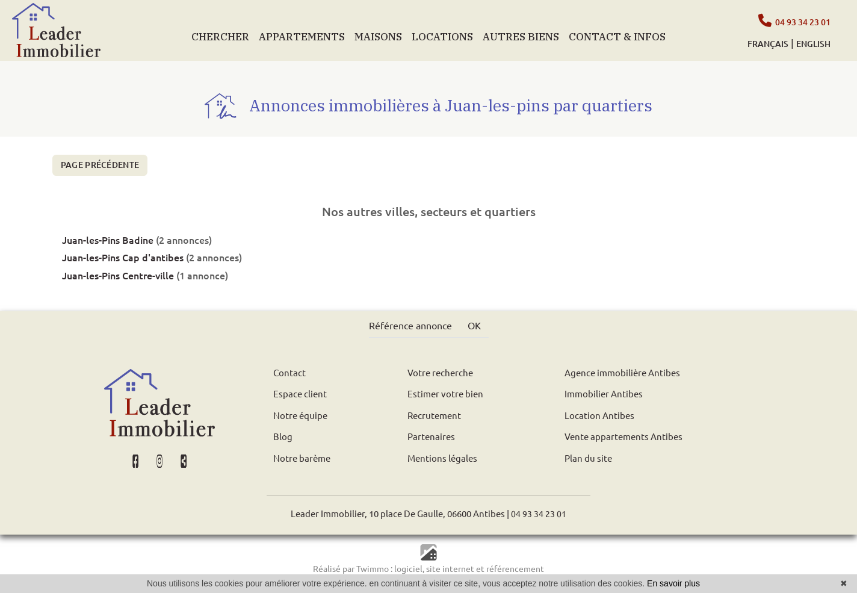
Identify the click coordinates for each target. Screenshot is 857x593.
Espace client (300, 394)
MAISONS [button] (378, 36)
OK (474, 325)
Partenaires (431, 437)
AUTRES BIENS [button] (521, 36)
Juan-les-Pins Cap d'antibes (123, 257)
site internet (451, 569)
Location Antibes (599, 416)
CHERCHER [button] (220, 36)
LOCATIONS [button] (442, 36)
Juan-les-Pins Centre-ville (118, 275)
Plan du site (588, 458)
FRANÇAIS (767, 44)
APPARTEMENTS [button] (302, 36)
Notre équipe (300, 416)
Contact (289, 373)
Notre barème (301, 458)
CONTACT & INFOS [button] (617, 36)
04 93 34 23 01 (794, 20)
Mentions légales (442, 458)
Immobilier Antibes (604, 394)
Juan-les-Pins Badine (107, 240)
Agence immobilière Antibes (622, 373)
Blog (282, 437)
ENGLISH (813, 44)
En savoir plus (673, 583)
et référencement (510, 569)
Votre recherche (440, 373)
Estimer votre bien (445, 394)
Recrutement (434, 416)
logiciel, (410, 569)
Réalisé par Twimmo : (352, 569)
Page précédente (100, 165)
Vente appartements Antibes (623, 437)
